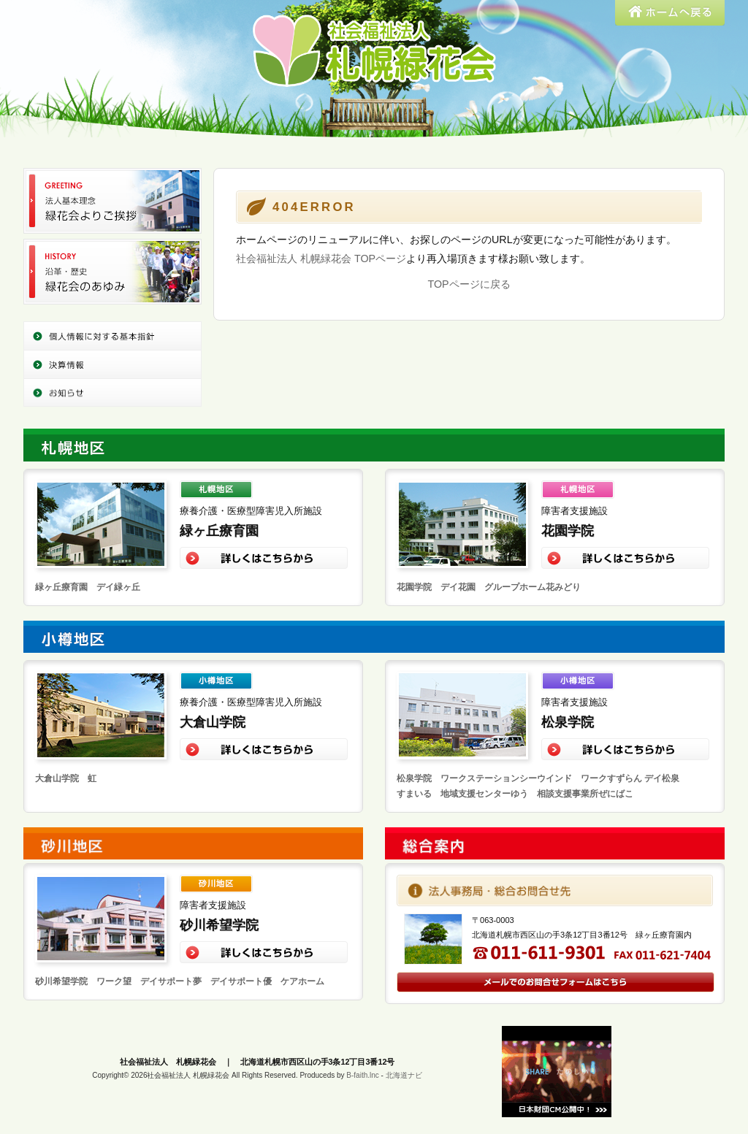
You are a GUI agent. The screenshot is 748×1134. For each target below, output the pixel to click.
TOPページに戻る (468, 284)
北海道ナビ (404, 1075)
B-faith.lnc (362, 1075)
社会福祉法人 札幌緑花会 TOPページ (321, 258)
